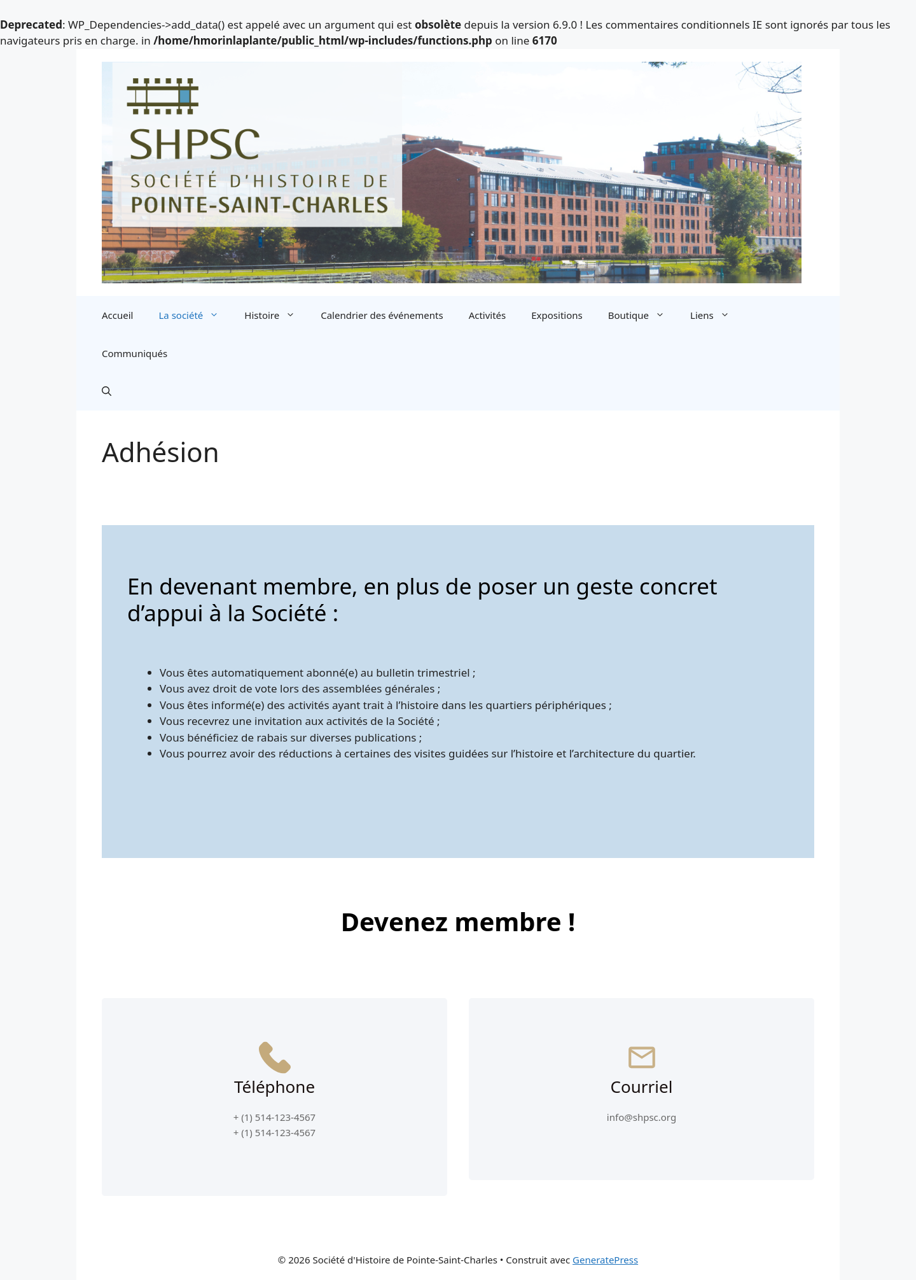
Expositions (556, 315)
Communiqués (134, 353)
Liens (716, 315)
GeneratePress (605, 1259)
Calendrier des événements (382, 315)
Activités (487, 315)
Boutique (642, 315)
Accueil (117, 315)
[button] (106, 391)
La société (195, 315)
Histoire (276, 315)
